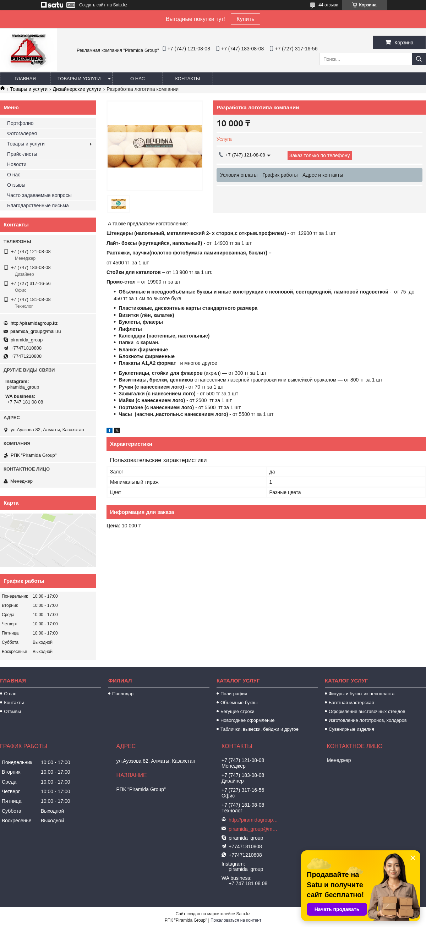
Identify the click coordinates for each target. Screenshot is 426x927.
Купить (245, 19)
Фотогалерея (22, 133)
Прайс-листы (22, 154)
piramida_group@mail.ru (35, 331)
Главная (25, 78)
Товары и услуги (79, 78)
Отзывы (16, 185)
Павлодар (122, 693)
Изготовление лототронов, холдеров (368, 720)
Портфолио (20, 123)
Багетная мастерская (351, 702)
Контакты (187, 78)
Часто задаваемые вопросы (39, 195)
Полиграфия (233, 693)
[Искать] (419, 59)
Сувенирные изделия (351, 729)
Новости (16, 164)
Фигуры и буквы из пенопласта (361, 693)
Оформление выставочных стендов (367, 711)
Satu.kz (243, 913)
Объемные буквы (238, 702)
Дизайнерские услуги (77, 89)
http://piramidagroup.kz (34, 323)
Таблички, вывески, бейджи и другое (259, 729)
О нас (137, 78)
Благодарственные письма (38, 205)
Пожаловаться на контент (236, 920)
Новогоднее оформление (247, 720)
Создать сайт (92, 4)
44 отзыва (328, 4)
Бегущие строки (237, 711)
